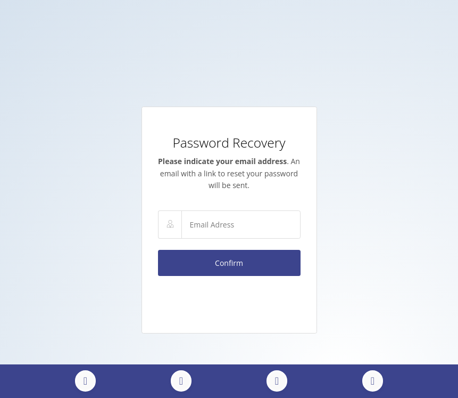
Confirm (229, 263)
